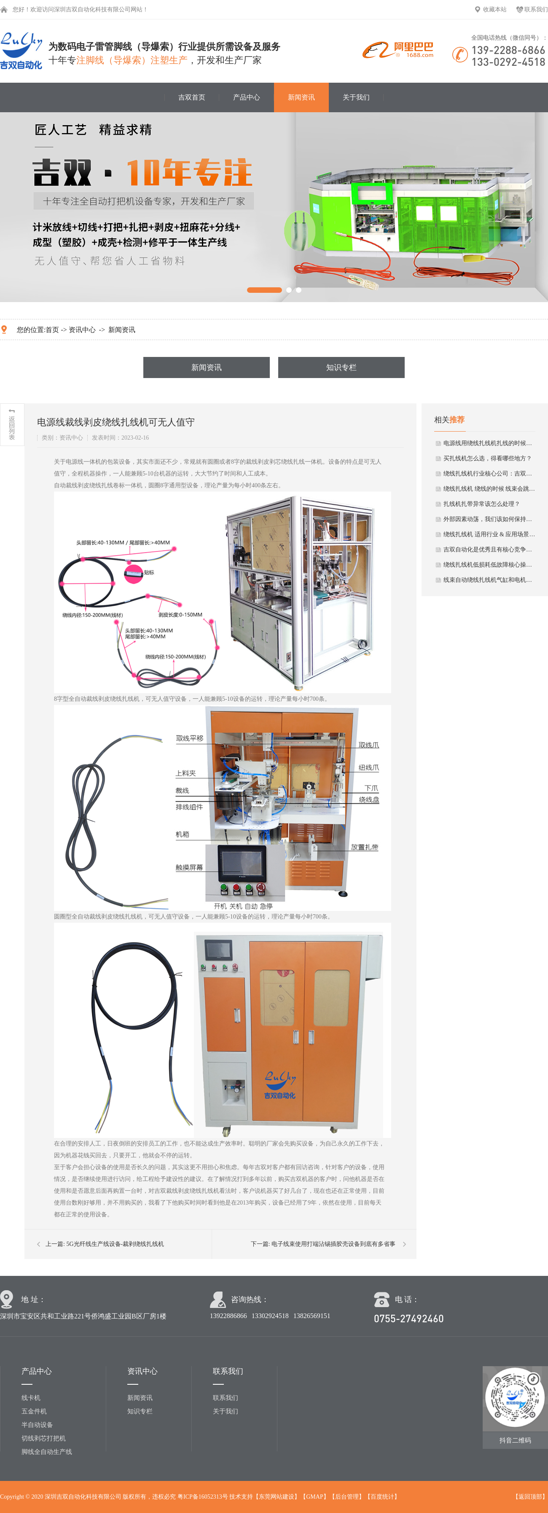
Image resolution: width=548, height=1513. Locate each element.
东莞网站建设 (276, 1497)
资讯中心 (82, 329)
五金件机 (34, 1411)
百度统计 (382, 1497)
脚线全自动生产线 (46, 1451)
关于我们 (356, 97)
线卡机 (30, 1397)
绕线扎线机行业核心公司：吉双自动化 (489, 473)
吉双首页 (191, 97)
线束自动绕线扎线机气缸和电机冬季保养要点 (489, 580)
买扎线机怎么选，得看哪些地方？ (487, 458)
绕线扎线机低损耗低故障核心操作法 (489, 565)
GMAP (314, 1497)
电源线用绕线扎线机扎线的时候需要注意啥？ (489, 443)
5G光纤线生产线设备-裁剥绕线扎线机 (115, 1244)
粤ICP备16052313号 (202, 1497)
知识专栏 (341, 367)
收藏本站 (495, 9)
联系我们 (536, 9)
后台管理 (347, 1497)
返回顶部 (530, 1497)
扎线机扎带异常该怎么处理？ (481, 504)
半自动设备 (37, 1424)
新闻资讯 (301, 97)
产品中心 (246, 97)
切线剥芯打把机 (43, 1438)
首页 (52, 329)
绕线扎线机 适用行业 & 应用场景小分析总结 (489, 534)
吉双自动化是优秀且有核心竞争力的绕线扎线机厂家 (489, 549)
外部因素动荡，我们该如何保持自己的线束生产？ (489, 519)
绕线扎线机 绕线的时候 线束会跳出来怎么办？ (489, 489)
